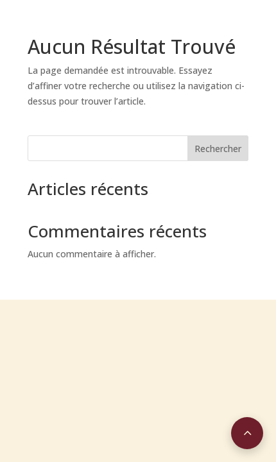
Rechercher (217, 148)
